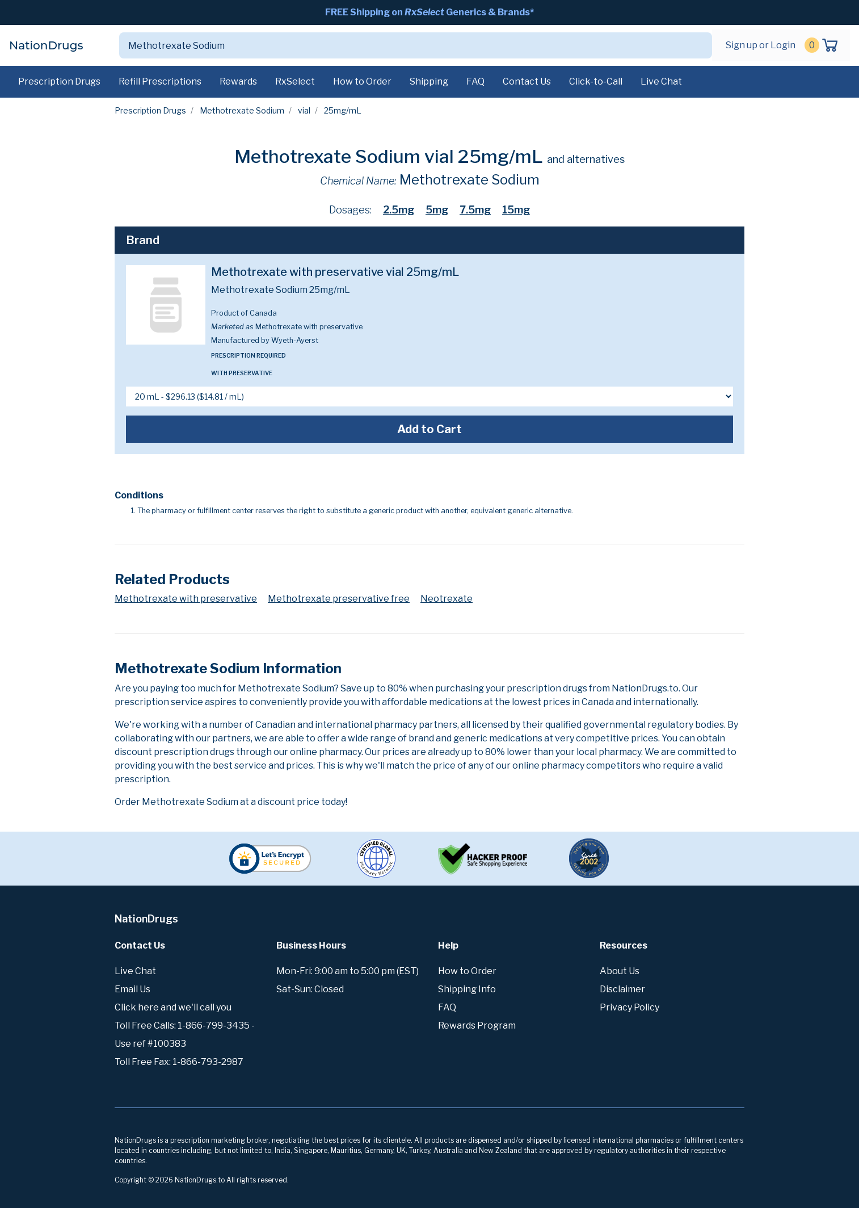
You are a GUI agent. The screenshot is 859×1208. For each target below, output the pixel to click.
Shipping (429, 81)
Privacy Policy (629, 1007)
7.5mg (475, 210)
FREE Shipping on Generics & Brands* (429, 12)
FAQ (475, 81)
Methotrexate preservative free (339, 598)
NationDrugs (46, 45)
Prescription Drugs (59, 81)
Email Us (132, 989)
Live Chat (661, 81)
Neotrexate (446, 598)
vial (304, 110)
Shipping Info (467, 989)
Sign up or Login (760, 45)
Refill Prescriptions (160, 81)
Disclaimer (622, 989)
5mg (437, 210)
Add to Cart (429, 429)
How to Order (362, 81)
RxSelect (295, 81)
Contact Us (527, 81)
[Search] (402, 45)
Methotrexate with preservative (186, 598)
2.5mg (398, 210)
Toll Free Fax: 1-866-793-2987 (179, 1061)
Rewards (238, 81)
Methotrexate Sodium (242, 110)
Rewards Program (477, 1025)
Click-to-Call (595, 81)
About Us (619, 971)
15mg (516, 210)
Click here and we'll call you (173, 1007)
